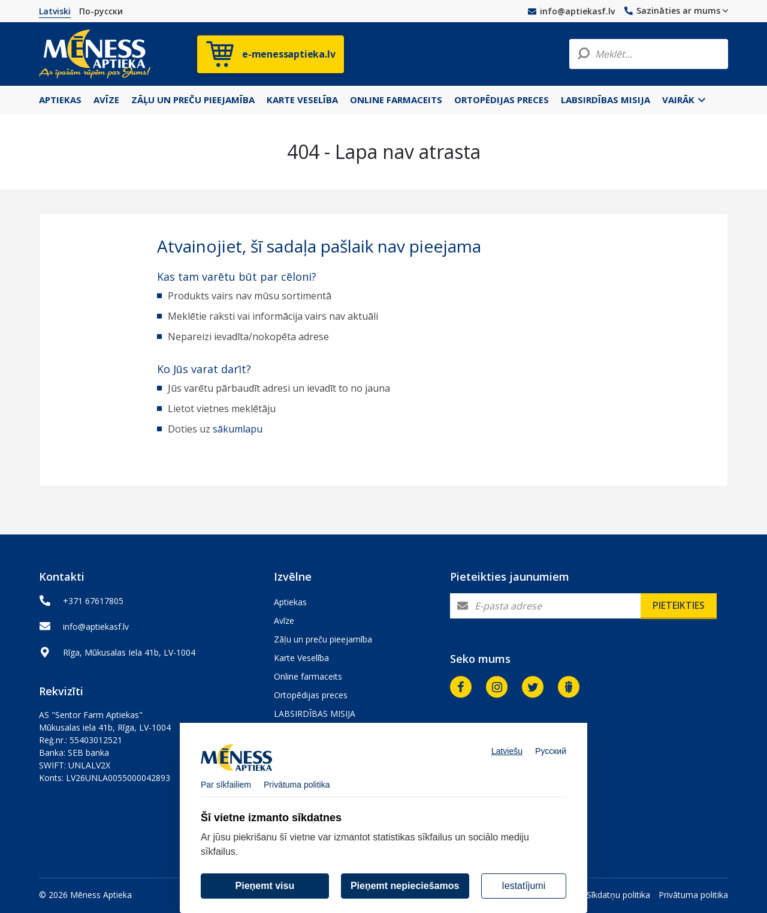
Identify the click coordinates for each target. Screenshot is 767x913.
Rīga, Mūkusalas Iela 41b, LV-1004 (129, 652)
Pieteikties (679, 605)
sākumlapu (237, 429)
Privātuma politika (693, 894)
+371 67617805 (93, 600)
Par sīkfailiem (226, 792)
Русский (550, 759)
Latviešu (507, 759)
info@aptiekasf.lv (571, 11)
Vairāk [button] (683, 100)
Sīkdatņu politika (618, 894)
